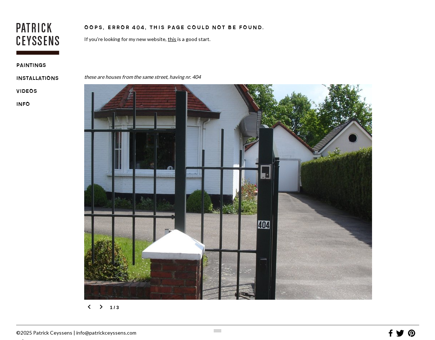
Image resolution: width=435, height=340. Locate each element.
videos (26, 92)
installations (37, 79)
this (172, 39)
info (23, 105)
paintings (31, 66)
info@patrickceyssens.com (106, 333)
